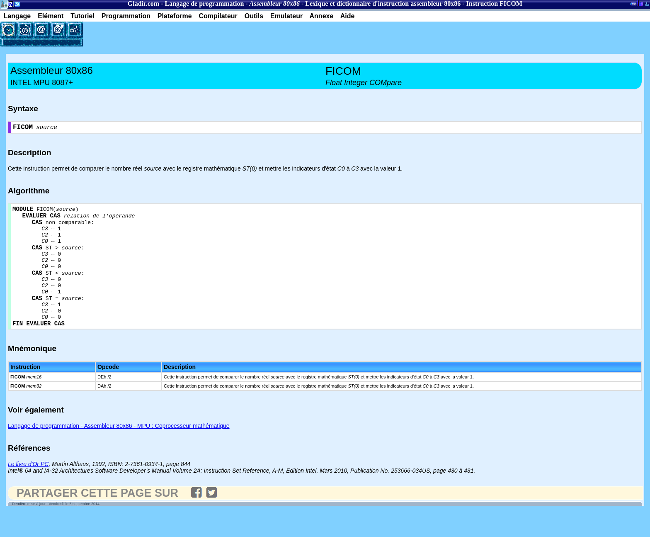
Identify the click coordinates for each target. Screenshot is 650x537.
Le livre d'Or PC (28, 489)
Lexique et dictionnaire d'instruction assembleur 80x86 (383, 3)
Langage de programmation (204, 3)
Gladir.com (143, 3)
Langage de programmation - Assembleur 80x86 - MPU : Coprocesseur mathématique (119, 451)
